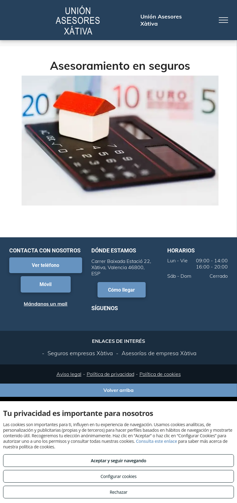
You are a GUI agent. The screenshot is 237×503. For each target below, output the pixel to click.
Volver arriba (118, 390)
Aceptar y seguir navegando (118, 461)
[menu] (223, 20)
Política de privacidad (110, 374)
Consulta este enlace (156, 441)
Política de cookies (160, 374)
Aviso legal (68, 374)
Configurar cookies (119, 476)
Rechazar (118, 492)
